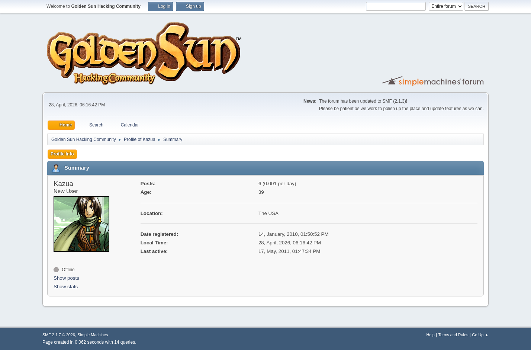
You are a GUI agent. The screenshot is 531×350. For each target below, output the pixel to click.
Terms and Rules (453, 335)
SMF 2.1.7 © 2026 (58, 335)
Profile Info (62, 154)
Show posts (66, 278)
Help (431, 335)
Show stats (66, 286)
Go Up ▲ (480, 335)
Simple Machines (92, 335)
